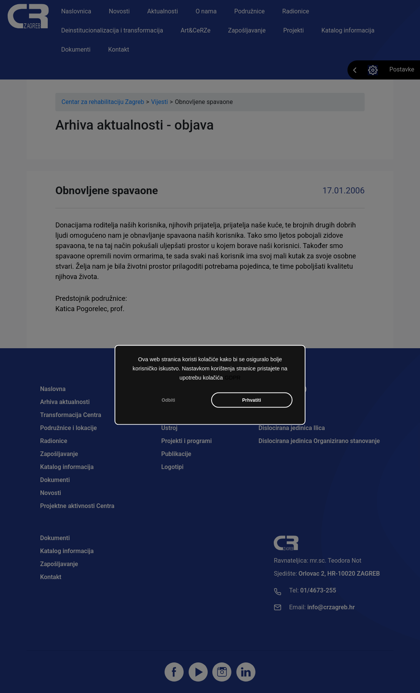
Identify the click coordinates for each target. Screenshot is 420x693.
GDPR (233, 379)
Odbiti (168, 401)
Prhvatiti (251, 401)
